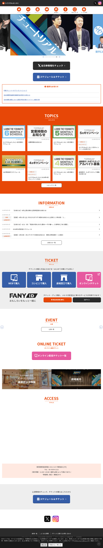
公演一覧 (51, 329)
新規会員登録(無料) (57, 300)
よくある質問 (44, 534)
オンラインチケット (89, 279)
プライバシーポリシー (81, 541)
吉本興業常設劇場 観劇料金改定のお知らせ (17, 95)
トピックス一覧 (51, 185)
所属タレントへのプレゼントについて (15, 90)
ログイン (87, 300)
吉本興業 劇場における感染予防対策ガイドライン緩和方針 (22, 100)
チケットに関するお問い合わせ (61, 534)
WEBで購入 (14, 279)
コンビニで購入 (39, 279)
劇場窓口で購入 (64, 279)
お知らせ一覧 (51, 243)
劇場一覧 (34, 534)
